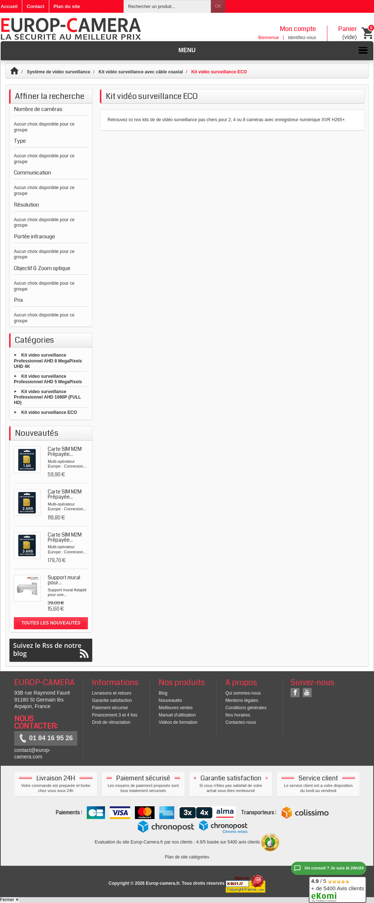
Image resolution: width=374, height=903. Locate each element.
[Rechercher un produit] (167, 6)
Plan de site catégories (187, 857)
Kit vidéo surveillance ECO (49, 412)
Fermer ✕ (9, 899)
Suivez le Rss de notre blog (51, 649)
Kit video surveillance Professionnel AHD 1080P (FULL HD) (47, 397)
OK (218, 6)
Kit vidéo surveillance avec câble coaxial (140, 71)
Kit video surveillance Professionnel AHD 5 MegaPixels (48, 378)
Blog (163, 693)
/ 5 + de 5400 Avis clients (337, 888)
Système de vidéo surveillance (58, 71)
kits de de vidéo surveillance (169, 119)
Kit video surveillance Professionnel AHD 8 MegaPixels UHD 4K (48, 361)
